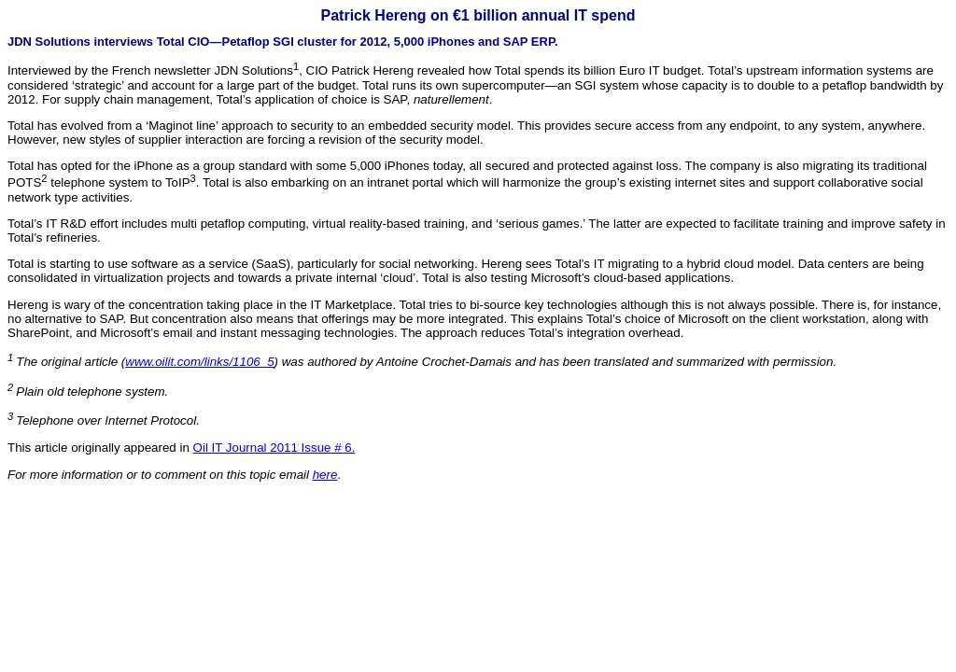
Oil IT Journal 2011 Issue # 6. (274, 448)
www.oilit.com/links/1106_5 (199, 362)
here (325, 475)
